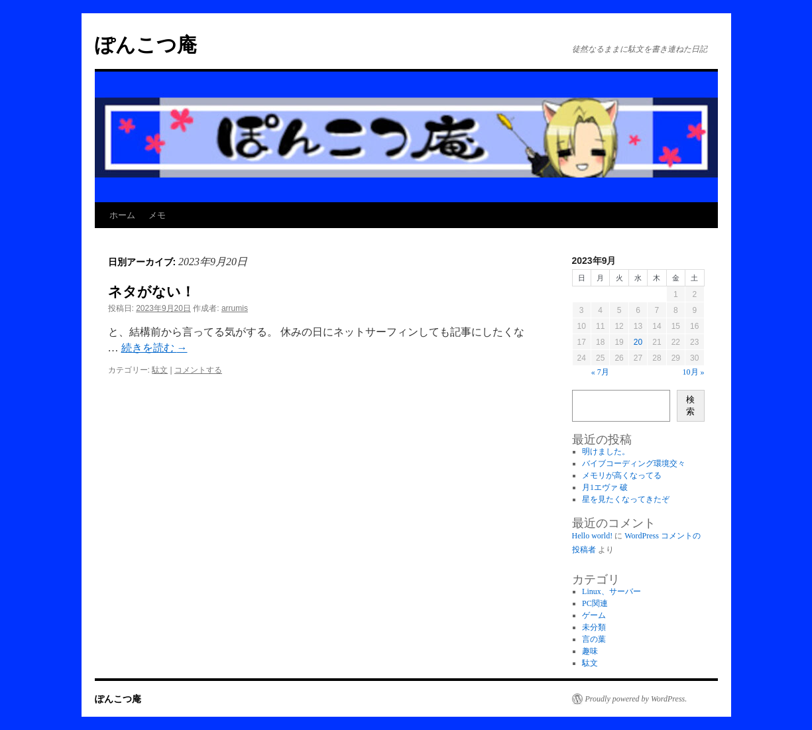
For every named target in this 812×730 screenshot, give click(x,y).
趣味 (590, 651)
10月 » (694, 372)
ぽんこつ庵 (146, 45)
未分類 (594, 627)
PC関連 (595, 603)
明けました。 (606, 451)
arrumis (234, 308)
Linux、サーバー (611, 591)
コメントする (198, 370)
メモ (157, 215)
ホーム (122, 215)
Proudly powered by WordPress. (636, 698)
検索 (690, 405)
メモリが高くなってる (622, 475)
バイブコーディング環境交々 (633, 463)
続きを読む (154, 347)
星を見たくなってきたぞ (625, 499)
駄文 (160, 370)
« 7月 (600, 372)
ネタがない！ (151, 291)
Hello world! (592, 535)
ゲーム (594, 615)
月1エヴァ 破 (605, 487)
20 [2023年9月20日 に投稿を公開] (638, 342)
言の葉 (594, 639)
